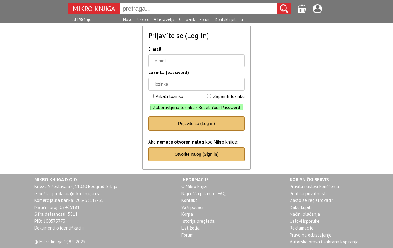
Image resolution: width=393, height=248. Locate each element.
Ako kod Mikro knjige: (193, 142)
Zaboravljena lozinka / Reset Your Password (196, 107)
